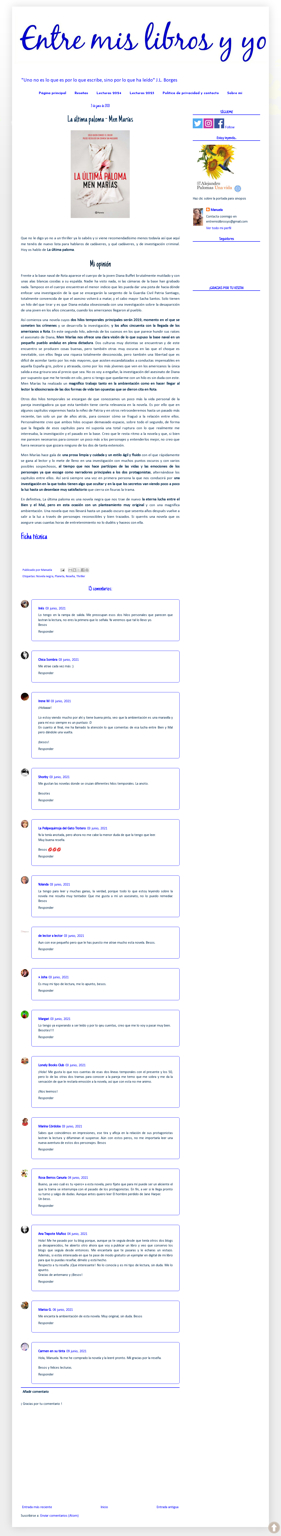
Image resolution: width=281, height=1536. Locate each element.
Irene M (43, 701)
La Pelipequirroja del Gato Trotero (62, 828)
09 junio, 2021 (76, 1351)
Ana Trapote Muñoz (52, 1234)
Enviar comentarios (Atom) (59, 1516)
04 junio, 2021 (78, 1178)
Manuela (217, 210)
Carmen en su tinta (51, 1351)
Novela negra (44, 576)
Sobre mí (234, 93)
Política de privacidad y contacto (190, 93)
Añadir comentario (36, 1392)
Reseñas (81, 93)
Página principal (52, 93)
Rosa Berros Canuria (52, 1178)
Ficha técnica (34, 537)
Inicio (104, 1507)
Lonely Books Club (51, 1065)
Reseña (70, 576)
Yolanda (43, 884)
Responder (46, 632)
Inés (41, 608)
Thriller (80, 576)
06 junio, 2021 (63, 1310)
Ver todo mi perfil (218, 228)
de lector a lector (50, 936)
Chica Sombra (47, 660)
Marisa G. (44, 1310)
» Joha (42, 977)
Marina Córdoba (49, 1126)
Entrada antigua (167, 1507)
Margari (43, 1019)
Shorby (43, 777)
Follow (229, 127)
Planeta (59, 576)
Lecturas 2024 (108, 93)
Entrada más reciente (37, 1507)
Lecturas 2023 (142, 93)
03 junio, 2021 (55, 608)
